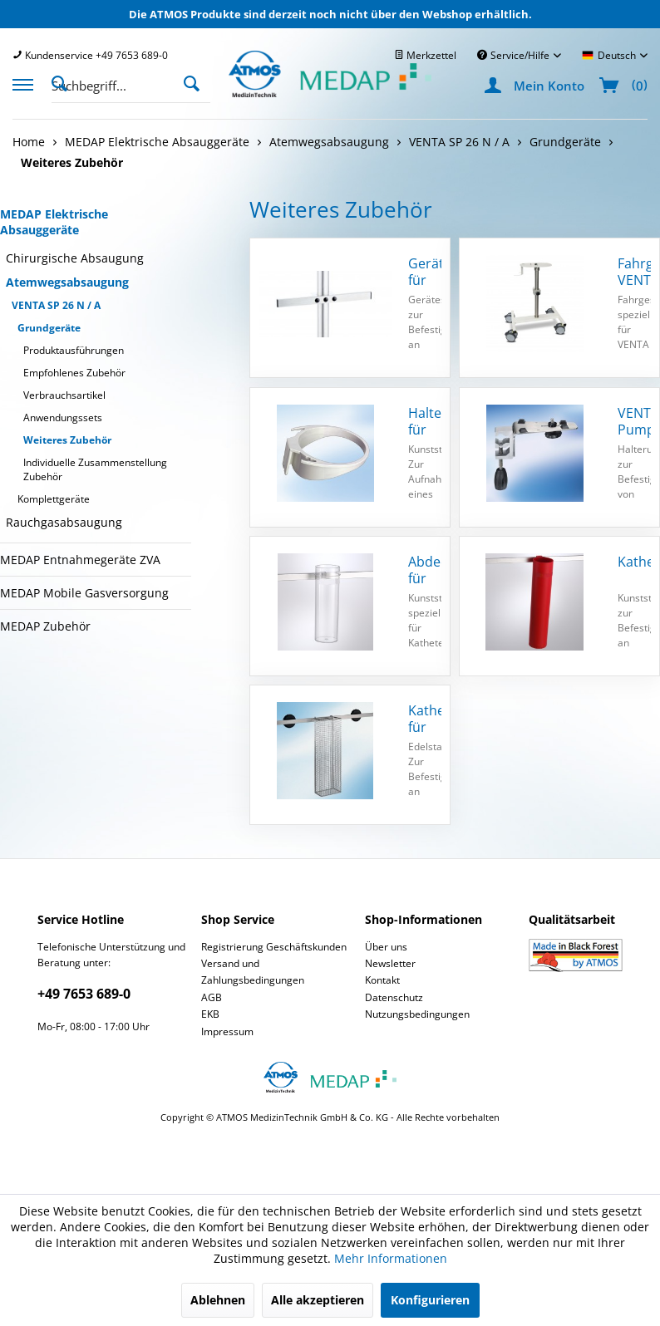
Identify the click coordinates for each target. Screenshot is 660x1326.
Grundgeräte (49, 328)
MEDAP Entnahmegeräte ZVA (80, 559)
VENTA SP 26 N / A (56, 305)
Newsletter (390, 963)
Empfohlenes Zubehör (74, 373)
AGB (211, 997)
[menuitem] (90, 55)
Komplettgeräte (53, 499)
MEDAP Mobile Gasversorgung (84, 593)
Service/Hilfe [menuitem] (514, 55)
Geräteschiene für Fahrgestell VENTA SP (424, 271)
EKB (210, 1014)
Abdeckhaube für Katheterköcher (424, 570)
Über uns (386, 947)
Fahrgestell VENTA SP (634, 271)
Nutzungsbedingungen (417, 1014)
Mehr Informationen (390, 1258)
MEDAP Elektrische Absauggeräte (54, 222)
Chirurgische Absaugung (75, 258)
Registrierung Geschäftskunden (274, 947)
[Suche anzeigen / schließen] (64, 82)
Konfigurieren (430, 1300)
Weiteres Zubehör (67, 440)
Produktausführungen (73, 350)
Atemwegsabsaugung (67, 282)
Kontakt (382, 980)
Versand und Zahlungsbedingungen (252, 971)
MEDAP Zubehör (45, 626)
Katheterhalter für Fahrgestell (424, 718)
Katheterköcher (634, 562)
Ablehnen (217, 1300)
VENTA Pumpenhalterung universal (634, 421)
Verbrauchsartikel (64, 395)
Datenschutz (394, 997)
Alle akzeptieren (317, 1300)
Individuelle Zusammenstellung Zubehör (95, 469)
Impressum (227, 1031)
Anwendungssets (62, 417)
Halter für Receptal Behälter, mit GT (424, 421)
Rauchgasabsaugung (64, 522)
